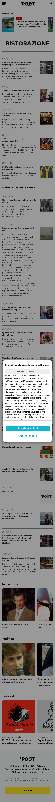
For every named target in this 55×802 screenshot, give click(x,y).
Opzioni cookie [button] (28, 435)
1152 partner (15, 417)
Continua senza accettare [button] (27, 371)
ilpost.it (31, 420)
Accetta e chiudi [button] (28, 428)
